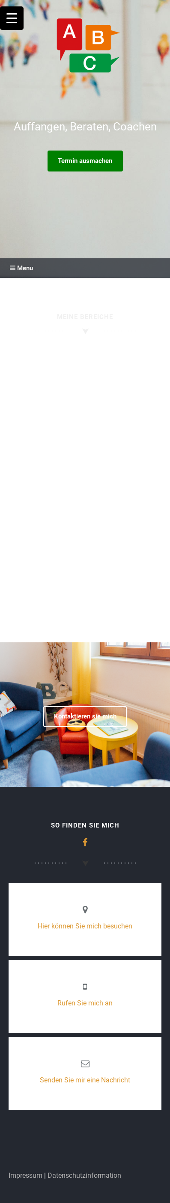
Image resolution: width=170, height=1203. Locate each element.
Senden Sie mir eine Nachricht (85, 1080)
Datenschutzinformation (84, 1175)
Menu (21, 268)
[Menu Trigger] (12, 18)
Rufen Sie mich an (85, 1003)
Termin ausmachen (85, 161)
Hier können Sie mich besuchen (85, 926)
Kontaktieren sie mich (85, 716)
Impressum (25, 1175)
